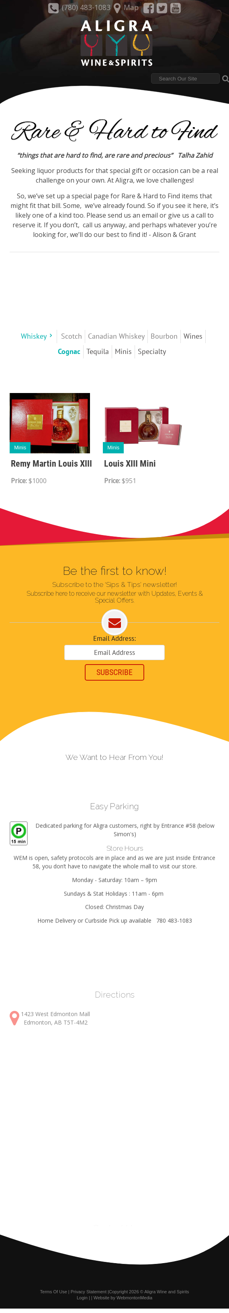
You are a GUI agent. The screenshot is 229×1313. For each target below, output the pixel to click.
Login (82, 1302)
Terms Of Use (53, 1296)
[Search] (185, 79)
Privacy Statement (88, 1296)
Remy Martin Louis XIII (51, 464)
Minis (20, 448)
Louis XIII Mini (130, 464)
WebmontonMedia (134, 1302)
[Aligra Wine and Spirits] (114, 43)
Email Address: (114, 640)
